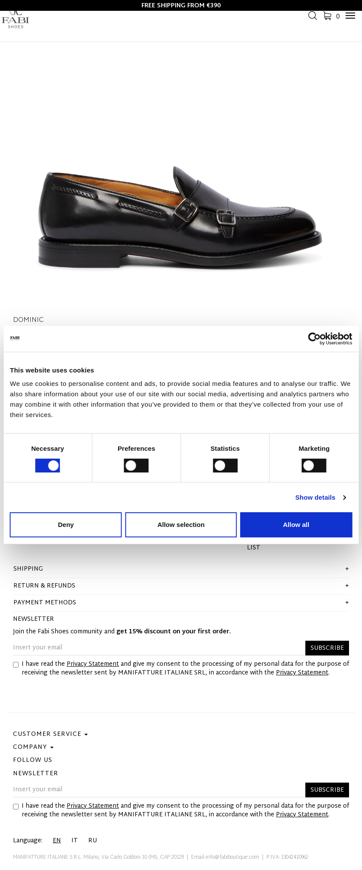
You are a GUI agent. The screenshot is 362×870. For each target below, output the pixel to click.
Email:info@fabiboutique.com (225, 857)
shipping (28, 569)
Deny (66, 524)
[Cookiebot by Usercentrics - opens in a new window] (314, 338)
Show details (315, 497)
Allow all (296, 524)
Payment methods (44, 602)
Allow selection (181, 524)
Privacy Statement (93, 664)
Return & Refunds (44, 586)
